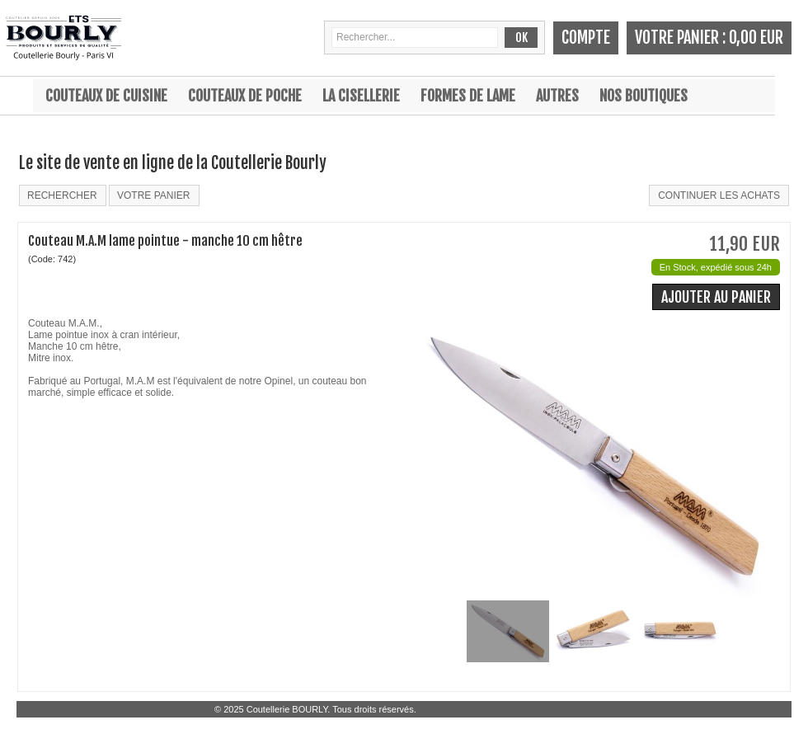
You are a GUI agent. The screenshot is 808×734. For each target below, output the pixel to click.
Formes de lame (467, 96)
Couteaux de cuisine (106, 96)
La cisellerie (361, 96)
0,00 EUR (756, 37)
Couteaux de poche (245, 96)
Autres (557, 96)
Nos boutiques (643, 96)
